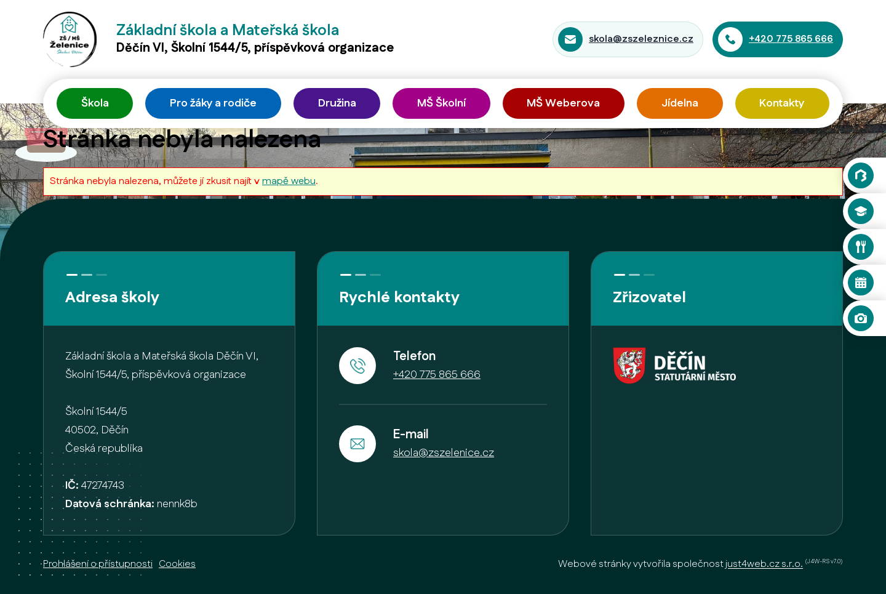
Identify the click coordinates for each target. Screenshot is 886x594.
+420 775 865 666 (791, 39)
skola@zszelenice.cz (443, 453)
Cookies (177, 564)
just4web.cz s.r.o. (764, 565)
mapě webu (289, 181)
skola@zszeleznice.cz (641, 39)
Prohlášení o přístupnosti (98, 564)
